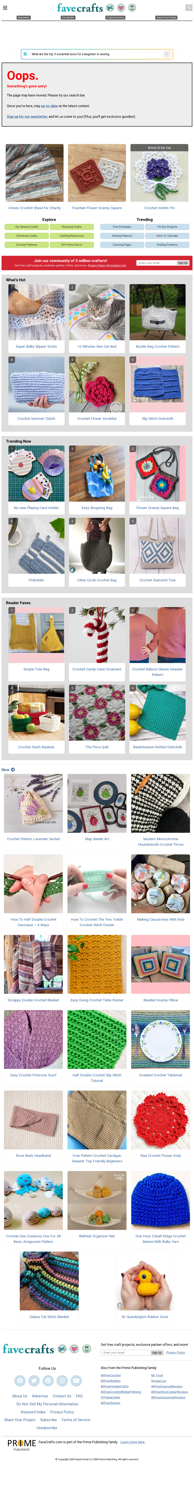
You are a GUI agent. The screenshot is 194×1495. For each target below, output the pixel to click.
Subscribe (48, 1420)
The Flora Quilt (97, 747)
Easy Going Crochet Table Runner (97, 1000)
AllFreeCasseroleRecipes (168, 1397)
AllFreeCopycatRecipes (167, 1386)
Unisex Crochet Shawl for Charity (35, 208)
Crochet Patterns (26, 244)
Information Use (116, 265)
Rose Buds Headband (33, 1155)
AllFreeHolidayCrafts (115, 1386)
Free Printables (122, 227)
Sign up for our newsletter (27, 117)
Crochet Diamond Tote (158, 580)
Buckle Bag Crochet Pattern (158, 346)
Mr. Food (157, 1375)
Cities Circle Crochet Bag (97, 580)
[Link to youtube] (76, 1381)
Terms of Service (75, 1420)
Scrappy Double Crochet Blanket (33, 1000)
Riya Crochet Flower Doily (160, 1155)
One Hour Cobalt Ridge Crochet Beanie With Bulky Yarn (161, 1239)
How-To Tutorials (167, 235)
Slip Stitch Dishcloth (157, 418)
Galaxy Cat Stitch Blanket (49, 1317)
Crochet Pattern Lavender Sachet (33, 839)
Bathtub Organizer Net (97, 1236)
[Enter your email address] (126, 1353)
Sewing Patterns (122, 235)
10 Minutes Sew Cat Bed (96, 346)
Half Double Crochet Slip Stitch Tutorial (96, 1078)
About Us (19, 1396)
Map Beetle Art (97, 839)
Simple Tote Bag (36, 669)
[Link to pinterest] (48, 1381)
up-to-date (49, 106)
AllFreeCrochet (111, 1375)
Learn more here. (132, 1442)
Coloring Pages (122, 244)
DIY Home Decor (71, 244)
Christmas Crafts (26, 235)
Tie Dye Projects (167, 227)
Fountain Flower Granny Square (97, 208)
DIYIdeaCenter (110, 1397)
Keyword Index (33, 1412)
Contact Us (62, 1396)
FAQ (79, 1396)
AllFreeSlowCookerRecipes (169, 1392)
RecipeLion (158, 1381)
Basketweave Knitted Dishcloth (157, 747)
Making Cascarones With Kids (160, 919)
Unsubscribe (47, 1428)
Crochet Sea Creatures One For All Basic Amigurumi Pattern (33, 1239)
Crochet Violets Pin (159, 208)
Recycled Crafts (72, 227)
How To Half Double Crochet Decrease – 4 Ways (33, 922)
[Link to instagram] (62, 1381)
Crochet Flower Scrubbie (97, 418)
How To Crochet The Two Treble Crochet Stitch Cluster (97, 922)
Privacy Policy (96, 265)
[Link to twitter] (34, 1381)
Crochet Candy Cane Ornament (96, 669)
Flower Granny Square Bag (157, 508)
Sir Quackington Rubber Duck (145, 1317)
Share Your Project (20, 1420)
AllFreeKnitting (110, 1381)
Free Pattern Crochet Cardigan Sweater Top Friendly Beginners (97, 1158)
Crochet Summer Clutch (36, 418)
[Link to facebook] (20, 1381)
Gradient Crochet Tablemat (160, 1075)
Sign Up (182, 262)
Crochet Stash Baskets (36, 747)
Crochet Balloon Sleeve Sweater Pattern (157, 672)
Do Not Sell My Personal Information (47, 1404)
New (8, 769)
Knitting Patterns (167, 244)
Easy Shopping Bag (97, 508)
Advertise (40, 1396)
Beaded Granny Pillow (160, 1000)
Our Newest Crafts (26, 227)
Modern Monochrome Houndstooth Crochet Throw (161, 842)
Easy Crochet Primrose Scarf (33, 1075)
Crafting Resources (72, 235)
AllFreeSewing (110, 1403)
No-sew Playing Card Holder (36, 508)
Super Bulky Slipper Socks (36, 346)
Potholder (36, 580)
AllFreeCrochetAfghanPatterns (121, 1392)
